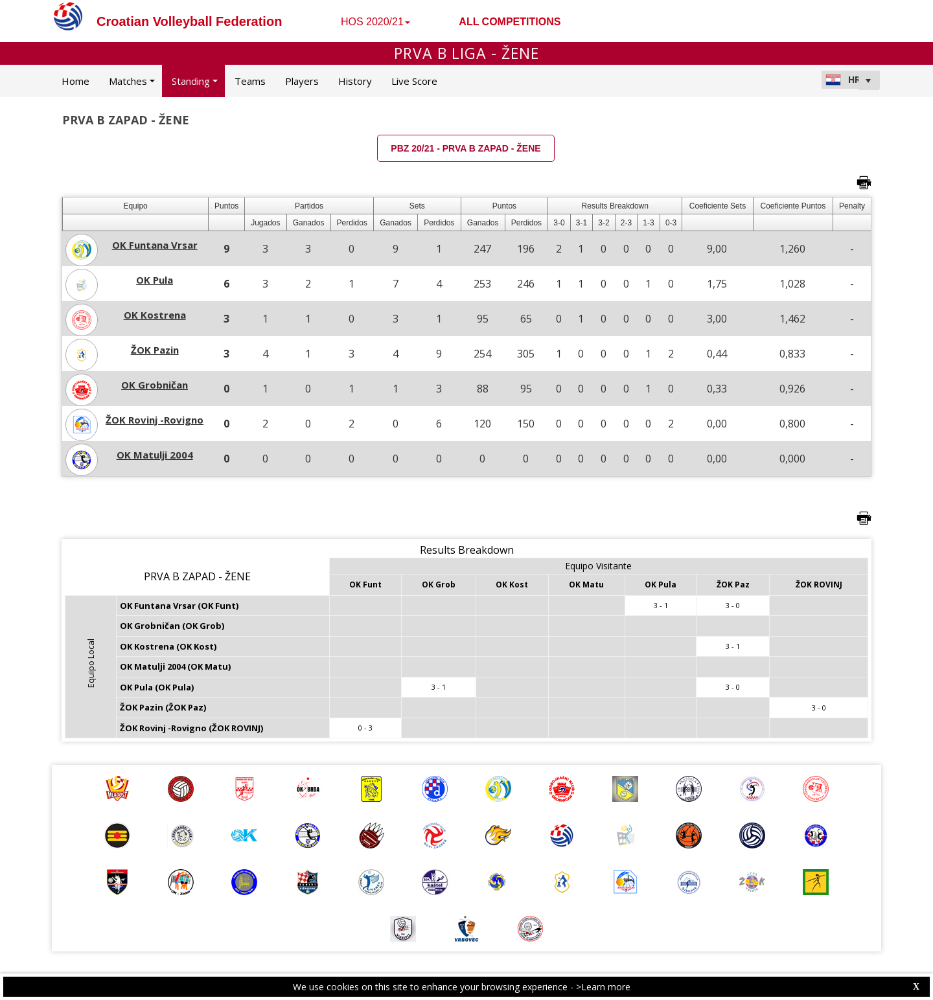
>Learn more (603, 987)
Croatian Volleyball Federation (189, 21)
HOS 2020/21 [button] (375, 21)
